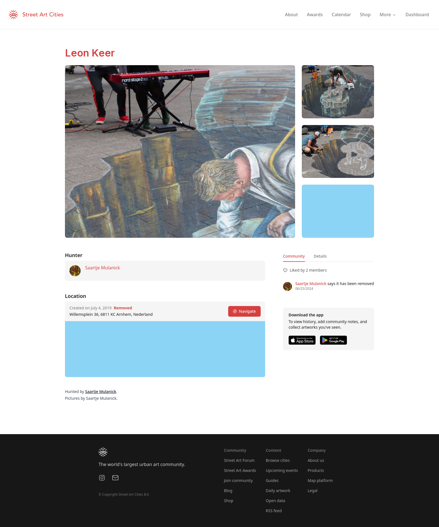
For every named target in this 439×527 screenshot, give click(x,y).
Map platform (320, 480)
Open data (275, 500)
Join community (238, 480)
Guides (272, 480)
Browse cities (278, 460)
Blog (228, 490)
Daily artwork (278, 490)
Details (320, 256)
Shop (228, 500)
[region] (338, 211)
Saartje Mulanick (102, 268)
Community (294, 256)
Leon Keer (90, 53)
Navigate (244, 311)
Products (316, 470)
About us (316, 460)
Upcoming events (282, 470)
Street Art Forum (239, 460)
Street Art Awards (240, 470)
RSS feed (274, 510)
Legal (312, 490)
